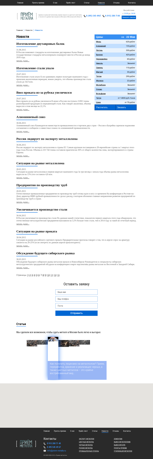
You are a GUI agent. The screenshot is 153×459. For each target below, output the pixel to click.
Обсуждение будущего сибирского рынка (45, 253)
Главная (20, 3)
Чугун (98, 98)
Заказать (121, 107)
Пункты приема (38, 3)
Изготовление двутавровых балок (40, 43)
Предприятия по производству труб (41, 185)
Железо (99, 81)
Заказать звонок (128, 17)
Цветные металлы (86, 442)
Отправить (76, 313)
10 (48, 275)
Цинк (98, 102)
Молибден (101, 85)
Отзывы (116, 3)
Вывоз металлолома (122, 442)
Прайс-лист (70, 3)
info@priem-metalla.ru (56, 450)
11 (51, 275)
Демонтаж (118, 439)
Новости (101, 3)
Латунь (99, 50)
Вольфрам (101, 94)
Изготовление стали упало (35, 68)
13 (58, 275)
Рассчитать (102, 107)
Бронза (99, 55)
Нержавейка (101, 59)
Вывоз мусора (119, 445)
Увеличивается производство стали (41, 209)
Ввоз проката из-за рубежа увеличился (44, 92)
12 (55, 275)
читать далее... (22, 61)
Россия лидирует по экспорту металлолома (47, 138)
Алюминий (101, 46)
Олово (99, 89)
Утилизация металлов (123, 451)
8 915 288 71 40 (54, 443)
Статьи (86, 3)
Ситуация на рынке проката (36, 231)
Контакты (132, 3)
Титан (99, 76)
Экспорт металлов (86, 439)
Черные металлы (86, 445)
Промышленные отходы (89, 451)
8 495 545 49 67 (54, 447)
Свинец (99, 68)
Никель (99, 63)
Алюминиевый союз (30, 117)
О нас (55, 3)
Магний (99, 72)
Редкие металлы (86, 448)
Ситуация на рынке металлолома (40, 163)
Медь (98, 42)
